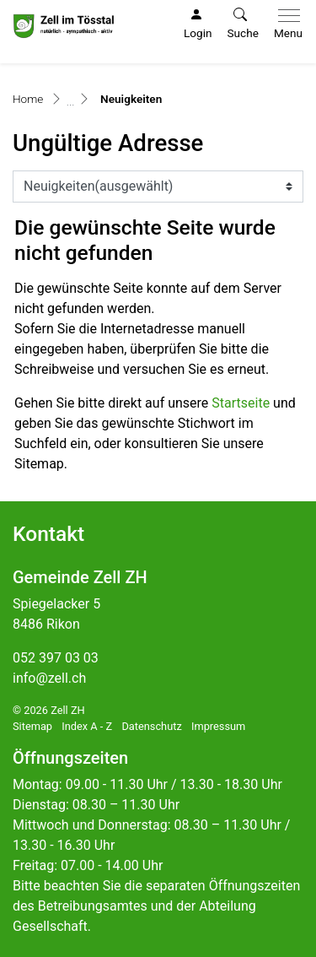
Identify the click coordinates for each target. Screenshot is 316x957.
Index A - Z (87, 726)
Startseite (241, 403)
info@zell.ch (49, 678)
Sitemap (32, 726)
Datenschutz (151, 726)
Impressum (218, 726)
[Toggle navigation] (284, 24)
